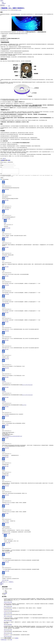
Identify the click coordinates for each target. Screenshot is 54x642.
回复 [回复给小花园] (7, 277)
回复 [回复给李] (8, 369)
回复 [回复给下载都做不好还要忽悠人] (9, 534)
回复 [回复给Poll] (8, 572)
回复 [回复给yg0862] (9, 543)
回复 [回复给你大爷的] (8, 190)
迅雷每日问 (4, 3)
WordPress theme (3, 640)
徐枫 (4, 627)
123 (4, 599)
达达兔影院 (4, 382)
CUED (11, 640)
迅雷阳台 (1, 0)
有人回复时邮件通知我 (4, 180)
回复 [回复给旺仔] (7, 257)
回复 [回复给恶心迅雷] (8, 496)
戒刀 (4, 609)
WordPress (16, 639)
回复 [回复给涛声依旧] (7, 467)
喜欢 (5, 591)
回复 (11, 603)
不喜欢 (6, 593)
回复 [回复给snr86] (7, 426)
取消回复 (8, 160)
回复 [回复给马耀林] (7, 238)
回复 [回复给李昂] (8, 523)
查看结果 (5, 594)
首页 (3, 2)
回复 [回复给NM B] (7, 514)
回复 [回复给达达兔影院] (7, 388)
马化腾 (5, 612)
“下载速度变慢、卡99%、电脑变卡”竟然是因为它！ (12, 8)
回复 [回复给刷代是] (8, 505)
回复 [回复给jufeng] (7, 201)
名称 (1, 163)
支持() (3, 190)
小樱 (4, 632)
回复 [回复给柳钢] (7, 341)
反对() (6, 190)
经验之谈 (4, 158)
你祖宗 (5, 615)
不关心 (6, 592)
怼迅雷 (2, 160)
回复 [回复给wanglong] (7, 248)
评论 (1, 174)
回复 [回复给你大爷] (8, 210)
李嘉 (4, 623)
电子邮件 (2, 165)
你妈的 (5, 224)
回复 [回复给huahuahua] (7, 458)
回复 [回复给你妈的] (9, 229)
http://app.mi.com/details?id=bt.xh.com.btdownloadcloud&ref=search (12, 437)
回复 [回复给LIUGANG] (8, 286)
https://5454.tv (24, 406)
